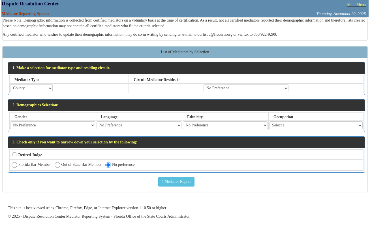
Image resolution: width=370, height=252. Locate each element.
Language (109, 117)
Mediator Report (176, 181)
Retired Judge (30, 155)
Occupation (283, 117)
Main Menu (356, 5)
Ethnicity (195, 117)
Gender (20, 117)
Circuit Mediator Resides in (157, 80)
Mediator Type (26, 80)
